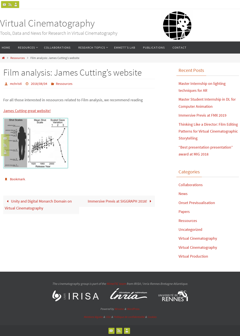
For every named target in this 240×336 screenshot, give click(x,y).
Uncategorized (190, 229)
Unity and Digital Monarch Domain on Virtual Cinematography (38, 205)
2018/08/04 (39, 83)
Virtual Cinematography (47, 23)
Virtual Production (193, 256)
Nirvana (119, 309)
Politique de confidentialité (129, 317)
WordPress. (133, 309)
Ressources (17, 58)
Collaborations (191, 184)
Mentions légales (93, 317)
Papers (184, 211)
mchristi (16, 83)
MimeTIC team (116, 284)
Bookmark (17, 179)
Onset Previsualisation (197, 202)
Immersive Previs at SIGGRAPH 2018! (120, 201)
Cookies (151, 317)
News (183, 193)
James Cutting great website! (27, 110)
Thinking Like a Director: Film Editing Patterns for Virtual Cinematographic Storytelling (208, 131)
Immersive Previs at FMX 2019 (202, 115)
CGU (108, 317)
